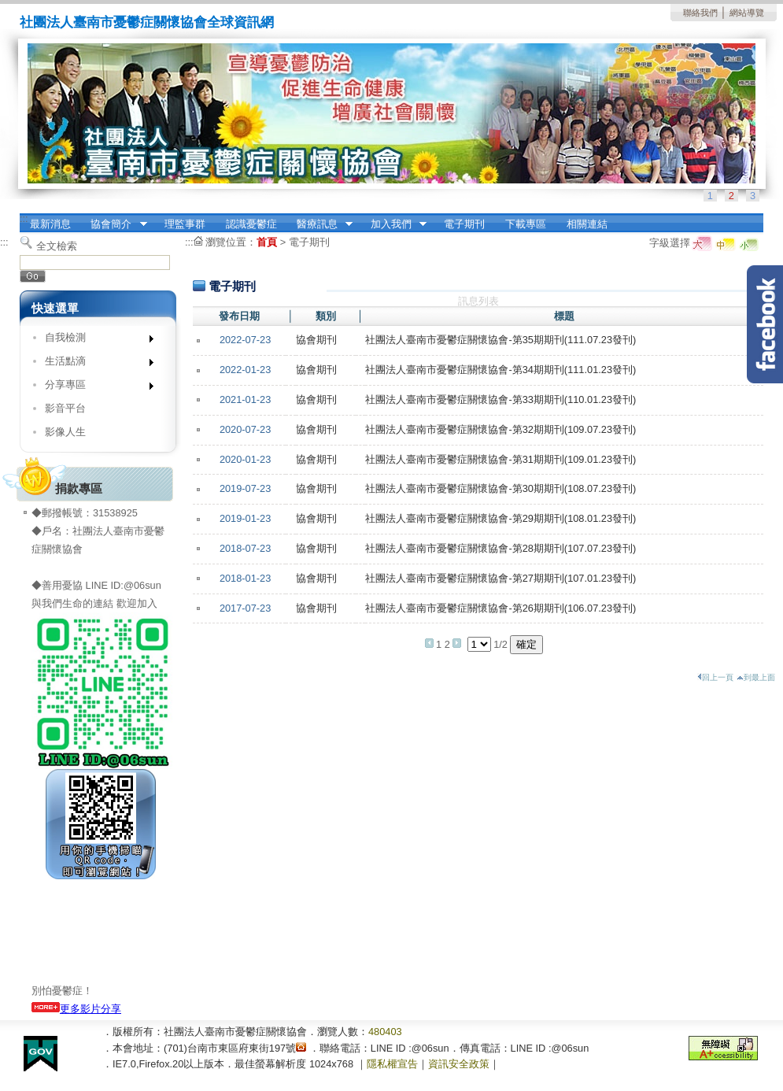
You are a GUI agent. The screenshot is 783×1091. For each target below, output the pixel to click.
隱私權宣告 (392, 1064)
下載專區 (525, 224)
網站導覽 (746, 12)
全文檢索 (56, 246)
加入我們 (393, 224)
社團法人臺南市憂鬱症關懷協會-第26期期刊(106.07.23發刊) (500, 608)
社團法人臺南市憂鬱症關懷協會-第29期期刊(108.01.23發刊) (500, 518)
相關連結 (587, 224)
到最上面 (756, 677)
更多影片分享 (76, 1009)
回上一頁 (715, 677)
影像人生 (65, 432)
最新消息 (50, 224)
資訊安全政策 (458, 1064)
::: (24, 218)
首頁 (267, 242)
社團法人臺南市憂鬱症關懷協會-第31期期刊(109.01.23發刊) (500, 459)
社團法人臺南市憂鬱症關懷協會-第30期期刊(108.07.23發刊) (500, 488)
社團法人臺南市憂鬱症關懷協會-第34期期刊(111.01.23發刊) (500, 369)
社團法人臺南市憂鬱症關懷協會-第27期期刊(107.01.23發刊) (500, 578)
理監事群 (184, 224)
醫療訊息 (319, 224)
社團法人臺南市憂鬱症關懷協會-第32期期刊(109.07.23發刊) (500, 429)
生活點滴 (94, 364)
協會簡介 (114, 224)
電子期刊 (464, 224)
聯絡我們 (700, 12)
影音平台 (65, 408)
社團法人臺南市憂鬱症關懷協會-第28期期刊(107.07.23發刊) (500, 548)
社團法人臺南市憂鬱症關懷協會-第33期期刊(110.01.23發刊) (500, 399)
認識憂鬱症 (251, 224)
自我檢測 (94, 340)
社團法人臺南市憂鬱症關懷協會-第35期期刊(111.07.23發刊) (500, 340)
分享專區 (94, 388)
